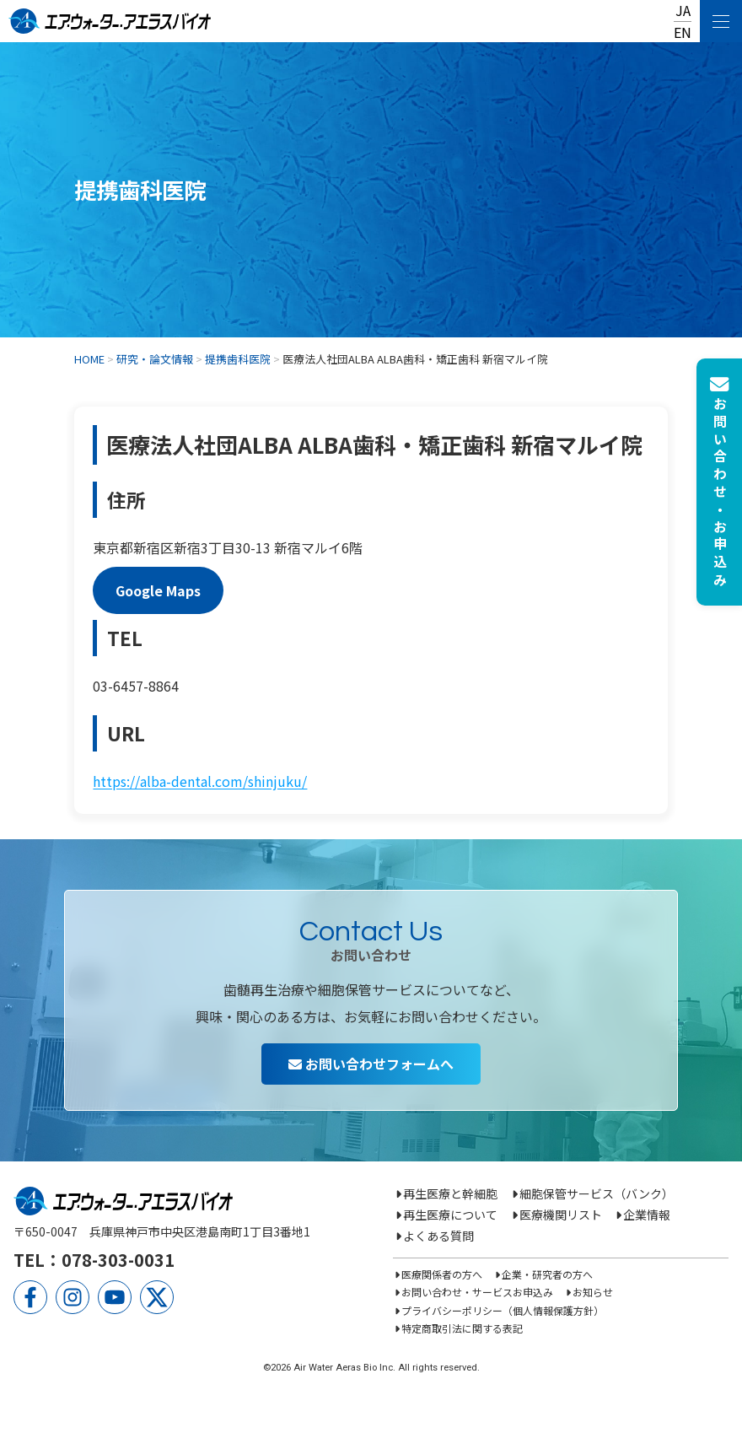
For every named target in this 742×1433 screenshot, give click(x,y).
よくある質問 (438, 1235)
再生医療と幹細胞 (450, 1193)
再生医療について (450, 1214)
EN (682, 32)
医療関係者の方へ (441, 1274)
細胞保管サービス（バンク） (596, 1193)
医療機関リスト (560, 1214)
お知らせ (593, 1292)
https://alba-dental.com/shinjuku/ (200, 781)
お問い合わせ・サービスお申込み (477, 1292)
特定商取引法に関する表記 (462, 1328)
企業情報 (646, 1214)
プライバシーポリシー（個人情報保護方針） (502, 1310)
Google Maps (158, 590)
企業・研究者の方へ (547, 1274)
